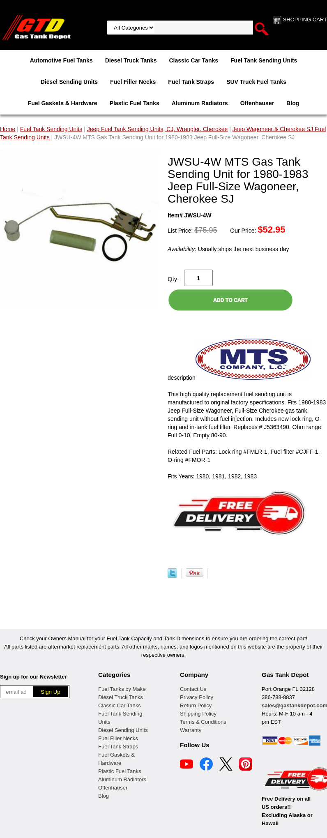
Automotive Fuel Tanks (61, 60)
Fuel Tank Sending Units (263, 60)
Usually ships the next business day (228, 249)
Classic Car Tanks (193, 60)
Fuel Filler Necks (133, 81)
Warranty (190, 730)
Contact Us (193, 689)
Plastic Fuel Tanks (134, 103)
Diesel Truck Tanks (131, 60)
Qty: (173, 278)
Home (7, 129)
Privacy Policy (196, 697)
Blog (292, 103)
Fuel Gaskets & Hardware (62, 103)
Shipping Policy (198, 714)
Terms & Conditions (203, 722)
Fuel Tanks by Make (121, 689)
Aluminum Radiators (200, 103)
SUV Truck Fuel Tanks (256, 81)
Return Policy (196, 705)
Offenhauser (257, 103)
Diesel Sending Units (69, 81)
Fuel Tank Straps (191, 81)
